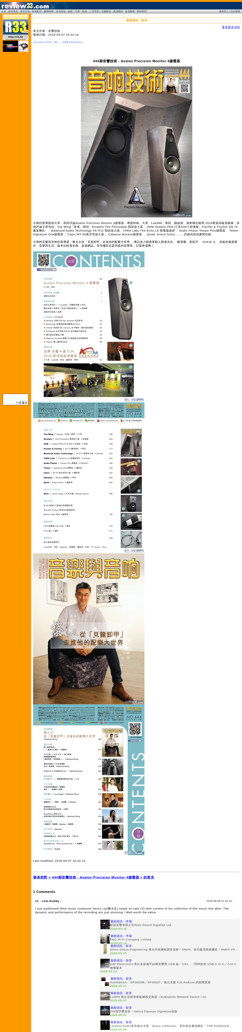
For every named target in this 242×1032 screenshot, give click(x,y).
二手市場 (94, 11)
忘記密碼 (235, 11)
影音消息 (13, 11)
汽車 (77, 11)
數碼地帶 (49, 11)
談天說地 (60, 11)
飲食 (84, 11)
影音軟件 (37, 11)
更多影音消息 (231, 27)
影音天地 (25, 11)
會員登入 (224, 11)
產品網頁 (118, 11)
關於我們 (142, 11)
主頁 (3, 11)
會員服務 (130, 11)
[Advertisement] (66, 945)
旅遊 (70, 11)
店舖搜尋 (106, 11)
